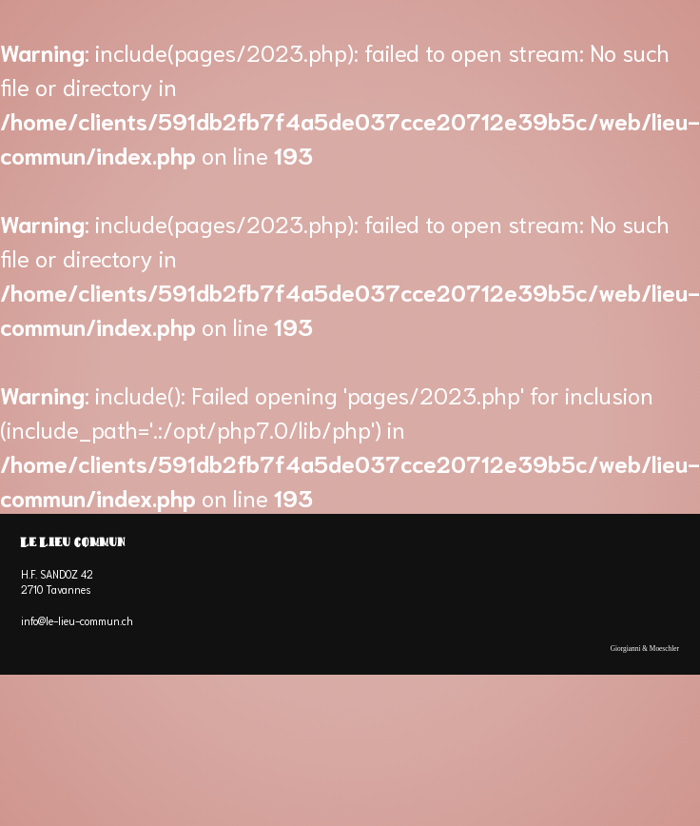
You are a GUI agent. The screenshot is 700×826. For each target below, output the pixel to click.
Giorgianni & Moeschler (645, 648)
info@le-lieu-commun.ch (77, 620)
